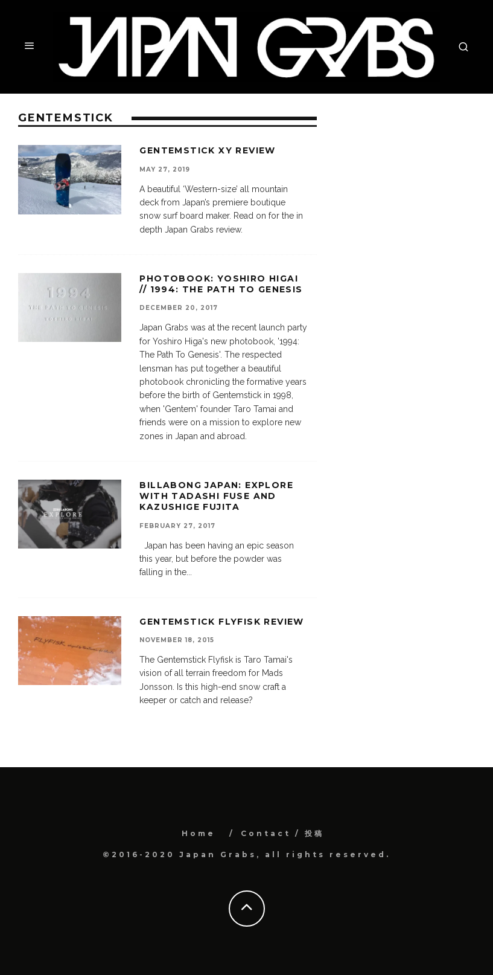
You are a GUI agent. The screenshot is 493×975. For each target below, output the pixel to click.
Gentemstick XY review (207, 150)
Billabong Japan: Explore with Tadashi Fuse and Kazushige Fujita (216, 496)
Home (198, 833)
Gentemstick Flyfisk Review (221, 621)
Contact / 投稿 (282, 833)
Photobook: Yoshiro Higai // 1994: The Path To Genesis (220, 284)
